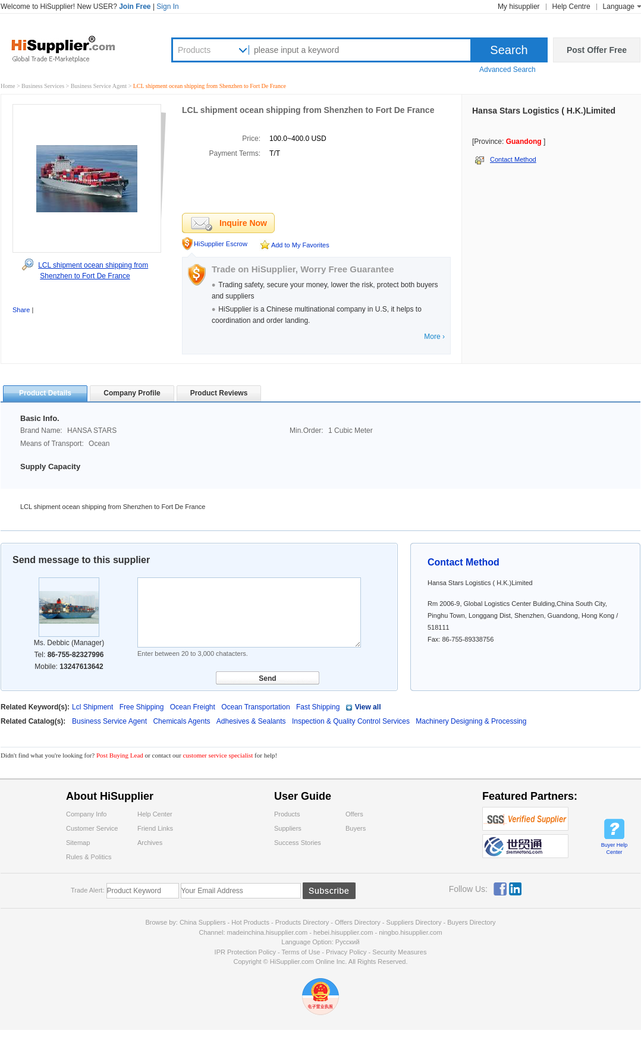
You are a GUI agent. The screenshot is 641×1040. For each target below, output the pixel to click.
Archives (149, 842)
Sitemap (78, 842)
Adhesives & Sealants (252, 721)
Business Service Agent (99, 86)
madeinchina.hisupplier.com (267, 932)
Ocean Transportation (255, 707)
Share (21, 309)
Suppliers (287, 828)
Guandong (524, 141)
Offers (354, 814)
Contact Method (513, 159)
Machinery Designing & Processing (471, 721)
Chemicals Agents (182, 721)
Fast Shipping (318, 707)
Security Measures (399, 952)
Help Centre (571, 6)
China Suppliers (203, 922)
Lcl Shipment (92, 707)
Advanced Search (507, 69)
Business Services (43, 86)
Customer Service (92, 828)
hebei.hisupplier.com (344, 932)
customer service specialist (218, 755)
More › (434, 336)
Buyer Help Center (614, 848)
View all (368, 707)
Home (8, 86)
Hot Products (250, 922)
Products (194, 50)
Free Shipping (142, 707)
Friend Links (155, 828)
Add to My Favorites (300, 245)
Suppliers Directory (415, 922)
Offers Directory (358, 922)
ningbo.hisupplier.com (410, 932)
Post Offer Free (597, 50)
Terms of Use (300, 952)
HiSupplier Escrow (220, 243)
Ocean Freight (192, 707)
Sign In (167, 6)
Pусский (347, 941)
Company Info (86, 814)
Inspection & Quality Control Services (351, 721)
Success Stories (297, 842)
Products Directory (303, 922)
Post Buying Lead (120, 755)
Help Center (154, 814)
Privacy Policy (346, 952)
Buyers (355, 828)
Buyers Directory (471, 922)
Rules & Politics (88, 856)
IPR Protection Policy (245, 952)
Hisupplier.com (72, 48)
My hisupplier (519, 6)
